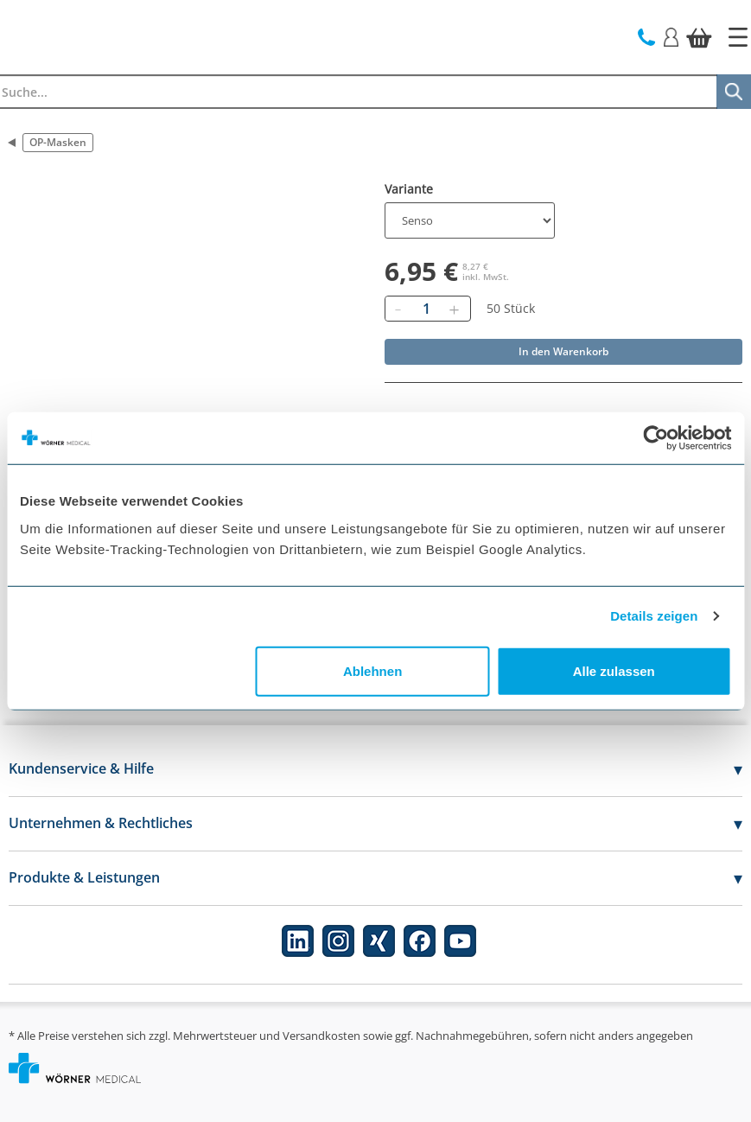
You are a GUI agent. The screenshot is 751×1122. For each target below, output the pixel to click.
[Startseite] (738, 37)
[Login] (671, 36)
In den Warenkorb (563, 351)
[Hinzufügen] (455, 308)
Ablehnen (372, 670)
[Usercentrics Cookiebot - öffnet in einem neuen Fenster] (655, 438)
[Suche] (733, 91)
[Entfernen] (398, 308)
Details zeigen (653, 616)
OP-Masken (57, 142)
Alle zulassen (614, 670)
